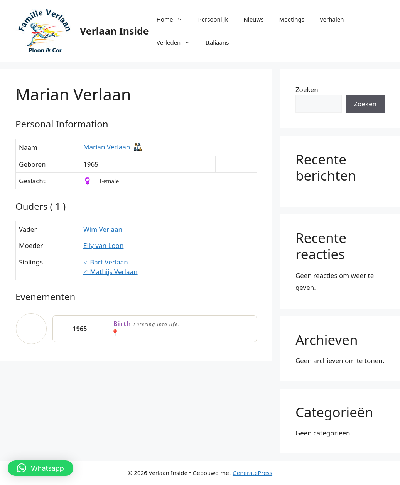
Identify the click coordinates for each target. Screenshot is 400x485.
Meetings (291, 19)
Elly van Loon (103, 245)
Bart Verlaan (105, 262)
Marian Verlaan (106, 146)
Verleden (177, 42)
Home (174, 19)
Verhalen (332, 19)
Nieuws (253, 19)
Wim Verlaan (102, 229)
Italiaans (217, 42)
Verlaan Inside (114, 30)
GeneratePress (252, 473)
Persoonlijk (213, 19)
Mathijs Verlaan (110, 271)
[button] (40, 468)
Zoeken (306, 89)
